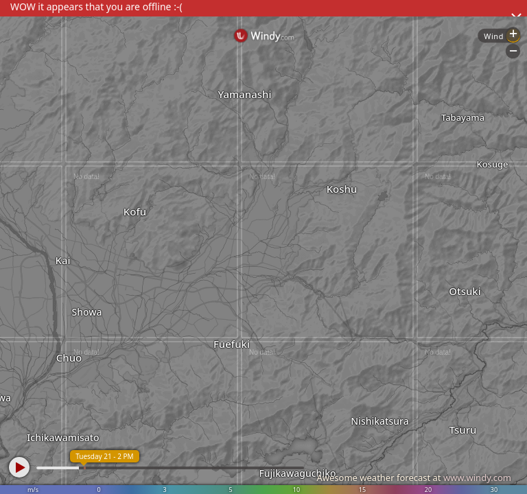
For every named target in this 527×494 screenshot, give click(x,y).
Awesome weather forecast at (413, 477)
